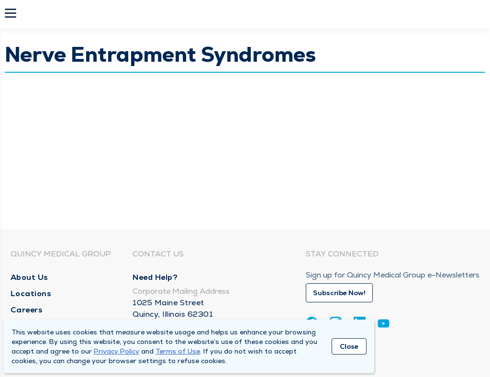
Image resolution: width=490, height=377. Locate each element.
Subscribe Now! (339, 292)
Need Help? (155, 277)
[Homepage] (251, 14)
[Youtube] (384, 325)
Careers (27, 310)
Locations (31, 293)
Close (349, 346)
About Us (29, 277)
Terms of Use (178, 351)
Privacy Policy (116, 351)
